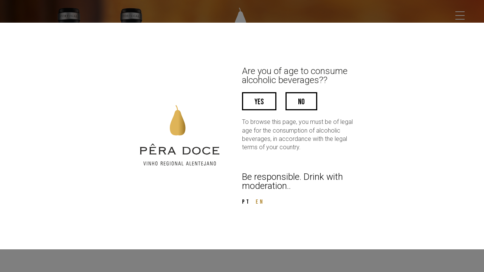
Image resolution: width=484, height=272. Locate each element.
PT (246, 202)
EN (260, 202)
